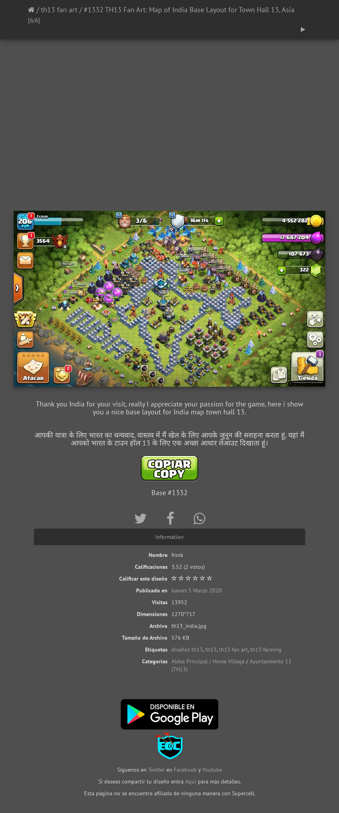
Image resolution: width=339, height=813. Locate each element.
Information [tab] (169, 536)
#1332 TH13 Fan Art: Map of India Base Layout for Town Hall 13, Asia (189, 9)
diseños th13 (187, 649)
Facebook (185, 769)
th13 (211, 649)
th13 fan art (59, 9)
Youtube (212, 769)
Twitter (157, 769)
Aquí (190, 781)
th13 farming (266, 649)
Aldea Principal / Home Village (208, 661)
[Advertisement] (169, 148)
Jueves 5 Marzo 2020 (196, 590)
